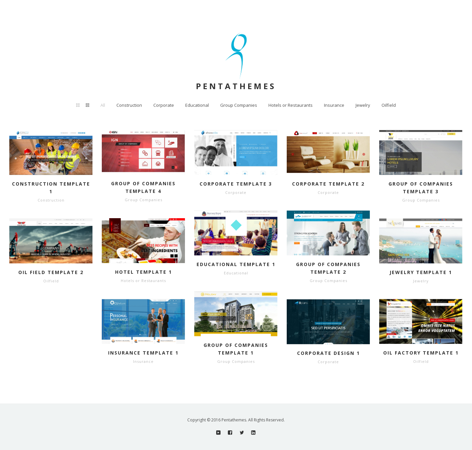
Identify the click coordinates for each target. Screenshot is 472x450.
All (102, 105)
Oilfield (389, 105)
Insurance (334, 105)
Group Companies (238, 105)
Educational (197, 105)
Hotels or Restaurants (290, 105)
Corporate (163, 105)
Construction (129, 105)
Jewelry (363, 105)
